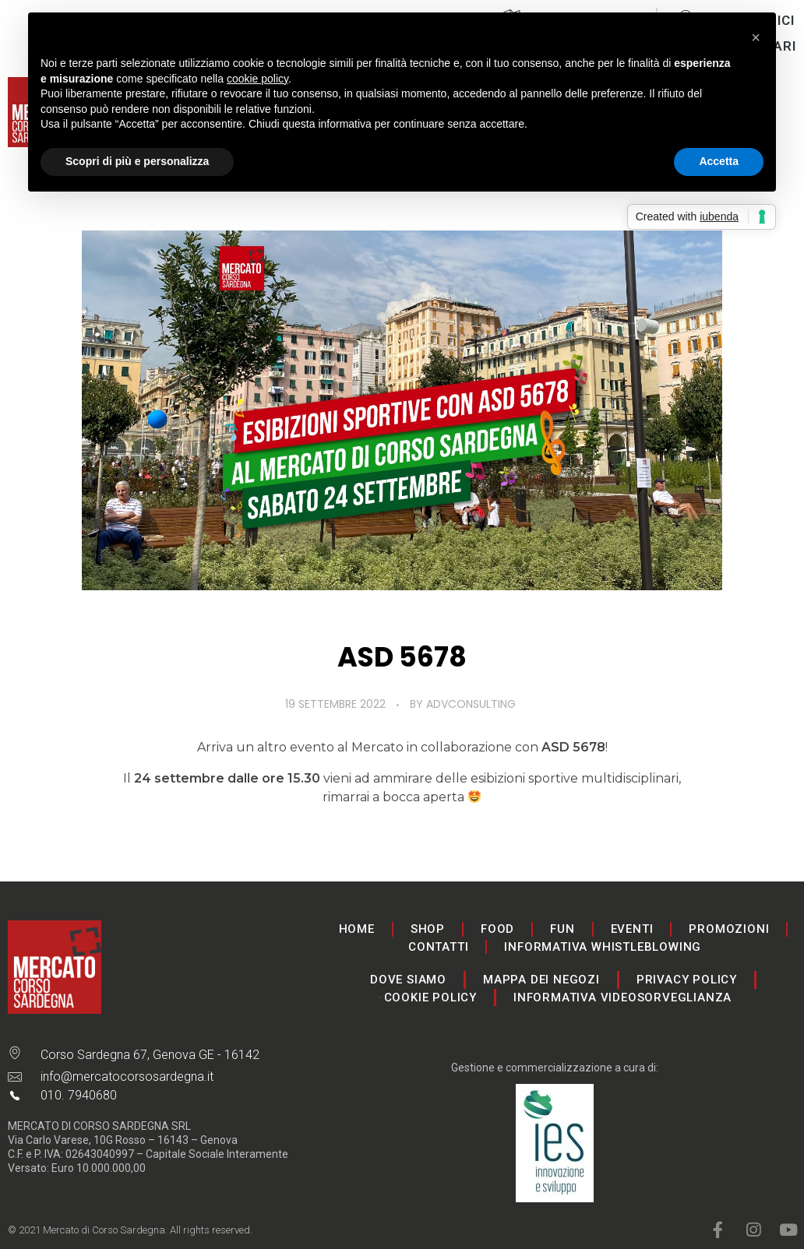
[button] (755, 37)
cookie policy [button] (257, 78)
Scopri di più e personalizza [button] (137, 161)
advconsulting (471, 704)
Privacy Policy (686, 980)
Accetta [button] (719, 161)
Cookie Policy (430, 997)
